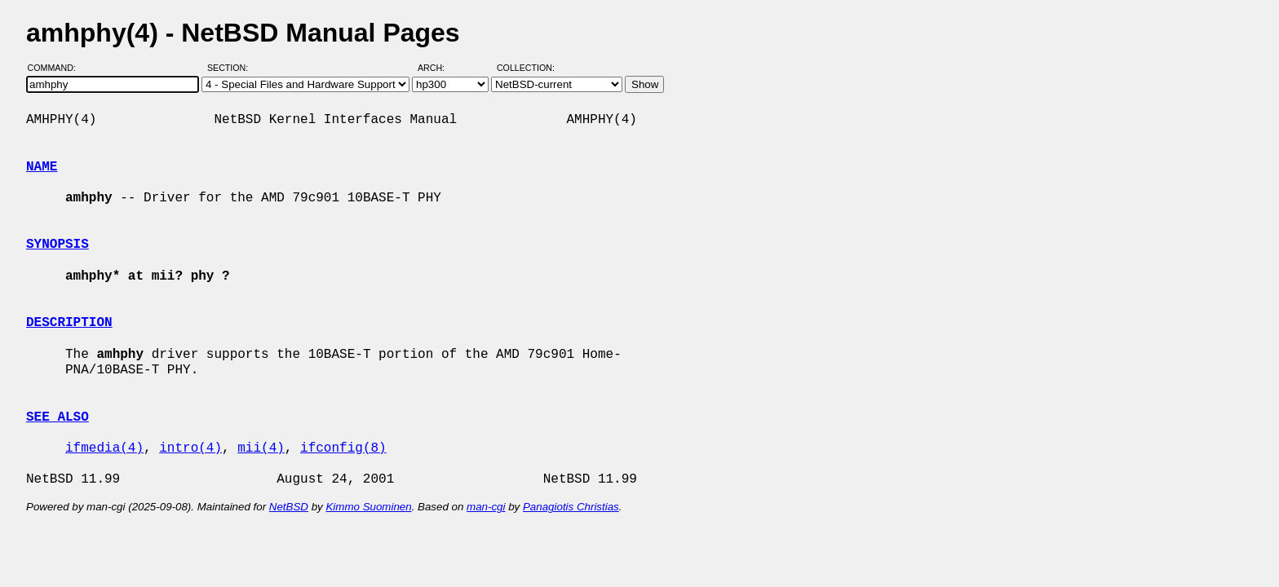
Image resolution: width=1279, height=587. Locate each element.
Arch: (438, 68)
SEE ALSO (57, 417)
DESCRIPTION (69, 323)
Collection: (526, 68)
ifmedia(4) (104, 448)
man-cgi (486, 507)
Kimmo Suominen (368, 507)
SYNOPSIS (57, 245)
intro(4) (190, 448)
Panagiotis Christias (571, 507)
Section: (231, 68)
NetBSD (288, 507)
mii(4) (261, 448)
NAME (41, 167)
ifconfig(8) (343, 448)
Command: (57, 68)
